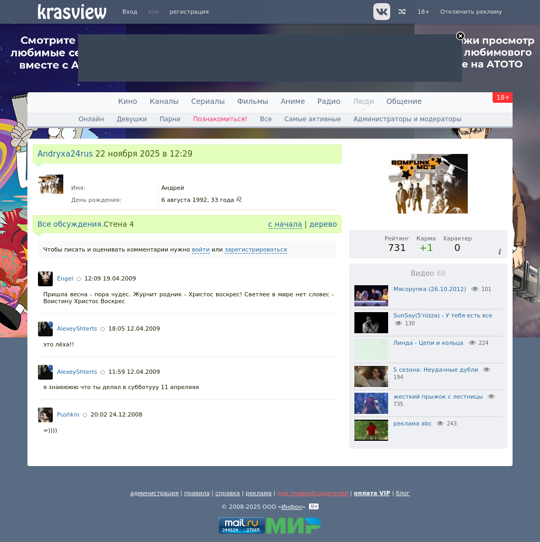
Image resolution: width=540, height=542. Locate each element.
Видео (428, 273)
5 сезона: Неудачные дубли (435, 369)
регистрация (189, 11)
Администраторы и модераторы (407, 119)
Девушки (132, 119)
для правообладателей (313, 493)
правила (196, 493)
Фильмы (252, 101)
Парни (169, 119)
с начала (285, 224)
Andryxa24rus (65, 154)
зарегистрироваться (256, 249)
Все (266, 119)
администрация (154, 493)
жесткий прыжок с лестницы (438, 396)
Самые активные (312, 119)
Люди (363, 101)
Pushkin (68, 414)
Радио (329, 101)
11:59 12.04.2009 (134, 372)
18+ (424, 11)
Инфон (292, 507)
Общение (404, 101)
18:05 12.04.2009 (134, 328)
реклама (259, 493)
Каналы (164, 101)
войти (201, 249)
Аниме (293, 101)
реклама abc (412, 423)
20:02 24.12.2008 (116, 414)
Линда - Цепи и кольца (428, 343)
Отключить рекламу (471, 11)
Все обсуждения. (70, 224)
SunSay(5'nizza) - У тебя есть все (443, 315)
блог (403, 493)
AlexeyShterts (77, 328)
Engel (65, 278)
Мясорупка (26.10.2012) (429, 289)
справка (227, 493)
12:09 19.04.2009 (110, 278)
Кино (127, 101)
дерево (323, 224)
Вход (129, 11)
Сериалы (208, 101)
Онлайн (91, 119)
